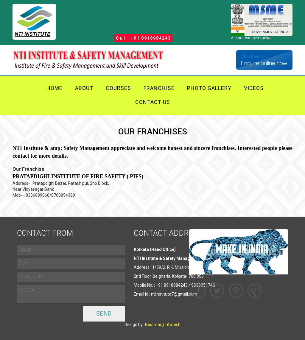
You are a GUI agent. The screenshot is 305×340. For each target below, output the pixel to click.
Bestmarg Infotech (162, 324)
